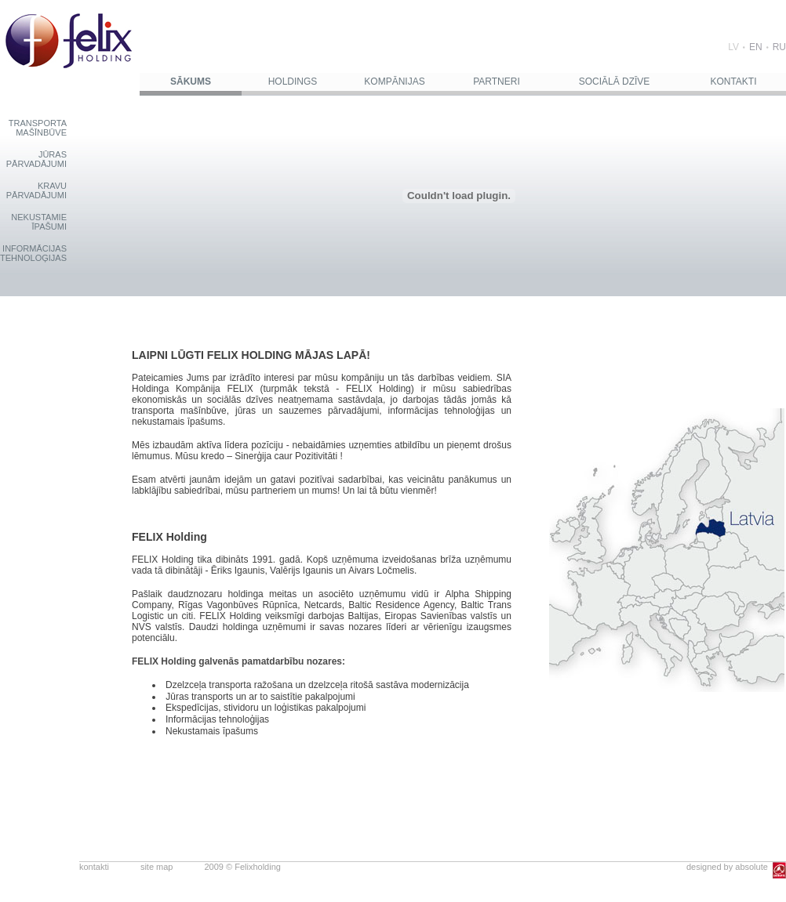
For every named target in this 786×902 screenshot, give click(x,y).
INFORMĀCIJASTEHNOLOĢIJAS (33, 253)
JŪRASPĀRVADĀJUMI (36, 159)
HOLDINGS (293, 81)
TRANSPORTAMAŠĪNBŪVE (38, 127)
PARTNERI (496, 81)
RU (779, 47)
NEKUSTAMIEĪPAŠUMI (39, 221)
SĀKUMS (190, 81)
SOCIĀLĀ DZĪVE (614, 81)
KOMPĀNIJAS (394, 81)
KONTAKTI (733, 81)
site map (156, 866)
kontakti (94, 866)
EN (755, 47)
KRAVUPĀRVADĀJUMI (36, 190)
